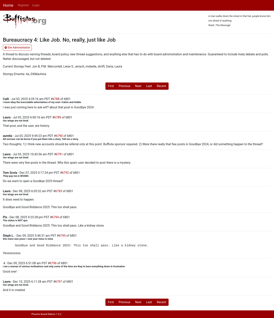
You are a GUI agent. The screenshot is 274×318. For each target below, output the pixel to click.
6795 (62, 235)
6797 (58, 281)
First (111, 86)
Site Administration (17, 47)
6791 (59, 154)
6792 (65, 172)
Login (35, 5)
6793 (58, 191)
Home (8, 5)
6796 (53, 263)
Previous (124, 86)
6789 (57, 117)
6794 (55, 217)
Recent (161, 86)
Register (23, 5)
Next (138, 86)
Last (149, 86)
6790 (59, 136)
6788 (56, 99)
